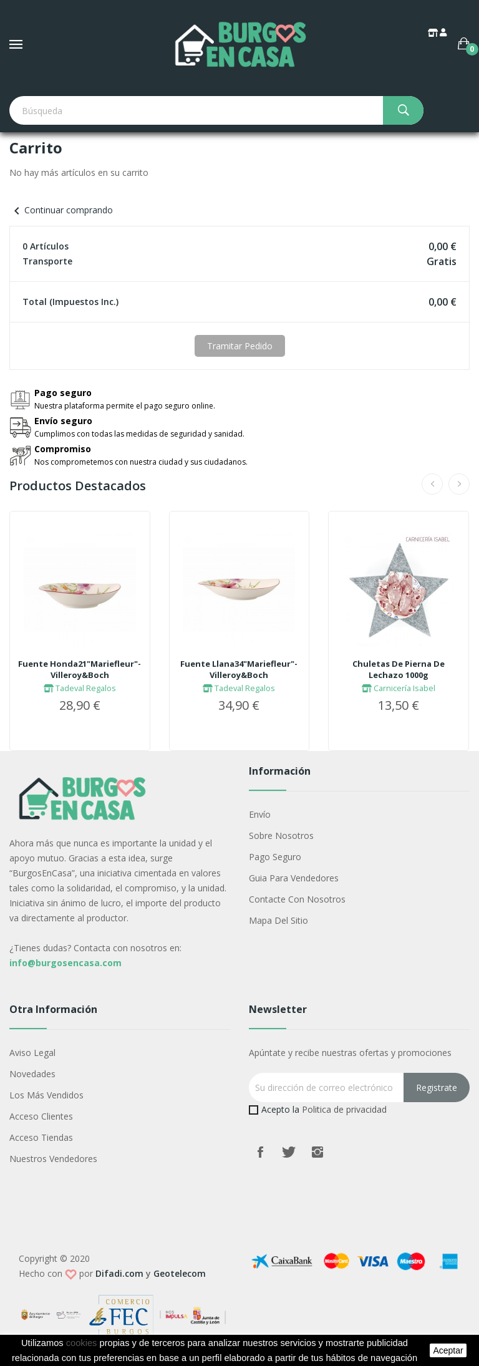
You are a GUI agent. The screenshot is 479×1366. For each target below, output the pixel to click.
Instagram (317, 1152)
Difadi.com (119, 1273)
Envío (260, 814)
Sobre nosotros (281, 835)
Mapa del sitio (278, 920)
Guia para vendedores (294, 878)
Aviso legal (32, 1052)
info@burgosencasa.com (65, 963)
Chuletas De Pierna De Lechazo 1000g (398, 669)
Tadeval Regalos (80, 688)
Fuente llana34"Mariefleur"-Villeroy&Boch (239, 669)
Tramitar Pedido (240, 346)
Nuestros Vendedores (53, 1159)
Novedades (32, 1074)
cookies (81, 1343)
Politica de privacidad (344, 1109)
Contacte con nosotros (297, 899)
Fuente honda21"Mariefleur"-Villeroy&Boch (79, 669)
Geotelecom (179, 1273)
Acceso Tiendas (41, 1137)
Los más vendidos (46, 1095)
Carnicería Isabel (398, 688)
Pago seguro (275, 857)
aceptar (448, 1350)
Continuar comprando (61, 210)
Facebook (260, 1152)
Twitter (289, 1152)
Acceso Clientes (41, 1116)
